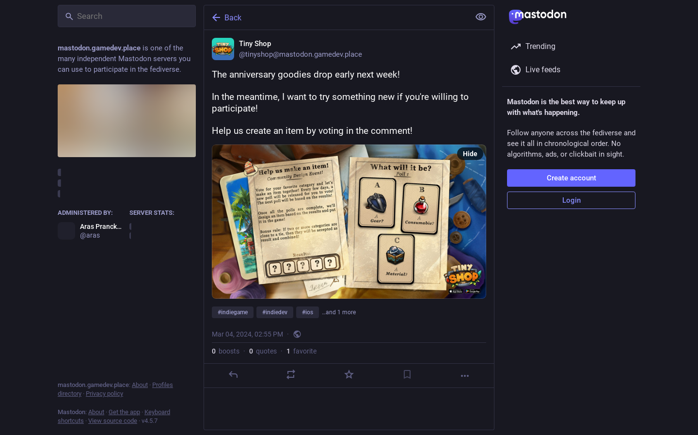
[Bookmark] (407, 374)
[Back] (336, 17)
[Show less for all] (481, 17)
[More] (465, 376)
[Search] (127, 16)
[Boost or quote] (291, 374)
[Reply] (233, 374)
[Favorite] (349, 374)
